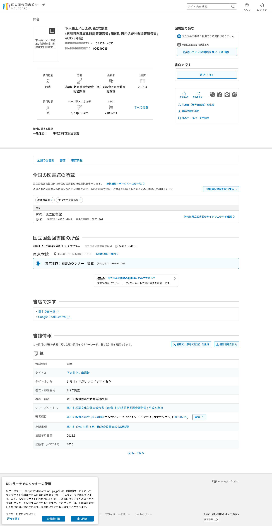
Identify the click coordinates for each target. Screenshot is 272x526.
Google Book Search (54, 316)
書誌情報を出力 (188, 111)
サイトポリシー (143, 514)
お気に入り (184, 94)
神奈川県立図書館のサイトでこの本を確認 (210, 217)
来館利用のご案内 (108, 254)
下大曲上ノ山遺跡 (78, 372)
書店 (63, 160)
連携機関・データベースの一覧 (126, 183)
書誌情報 (77, 160)
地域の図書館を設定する (222, 189)
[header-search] (212, 6)
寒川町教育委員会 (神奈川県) (85, 417)
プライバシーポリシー (117, 514)
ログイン (262, 6)
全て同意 (82, 518)
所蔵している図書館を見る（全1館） (207, 52)
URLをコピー (198, 94)
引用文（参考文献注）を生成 (196, 105)
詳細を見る (13, 518)
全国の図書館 (45, 160)
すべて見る (141, 107)
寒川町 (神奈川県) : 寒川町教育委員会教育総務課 (98, 426)
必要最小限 (53, 518)
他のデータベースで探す (193, 118)
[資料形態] (69, 200)
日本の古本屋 (49, 311)
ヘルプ (247, 6)
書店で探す (207, 75)
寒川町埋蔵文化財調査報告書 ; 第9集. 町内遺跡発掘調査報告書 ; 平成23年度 (115, 407)
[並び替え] (45, 200)
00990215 (180, 417)
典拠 (199, 417)
